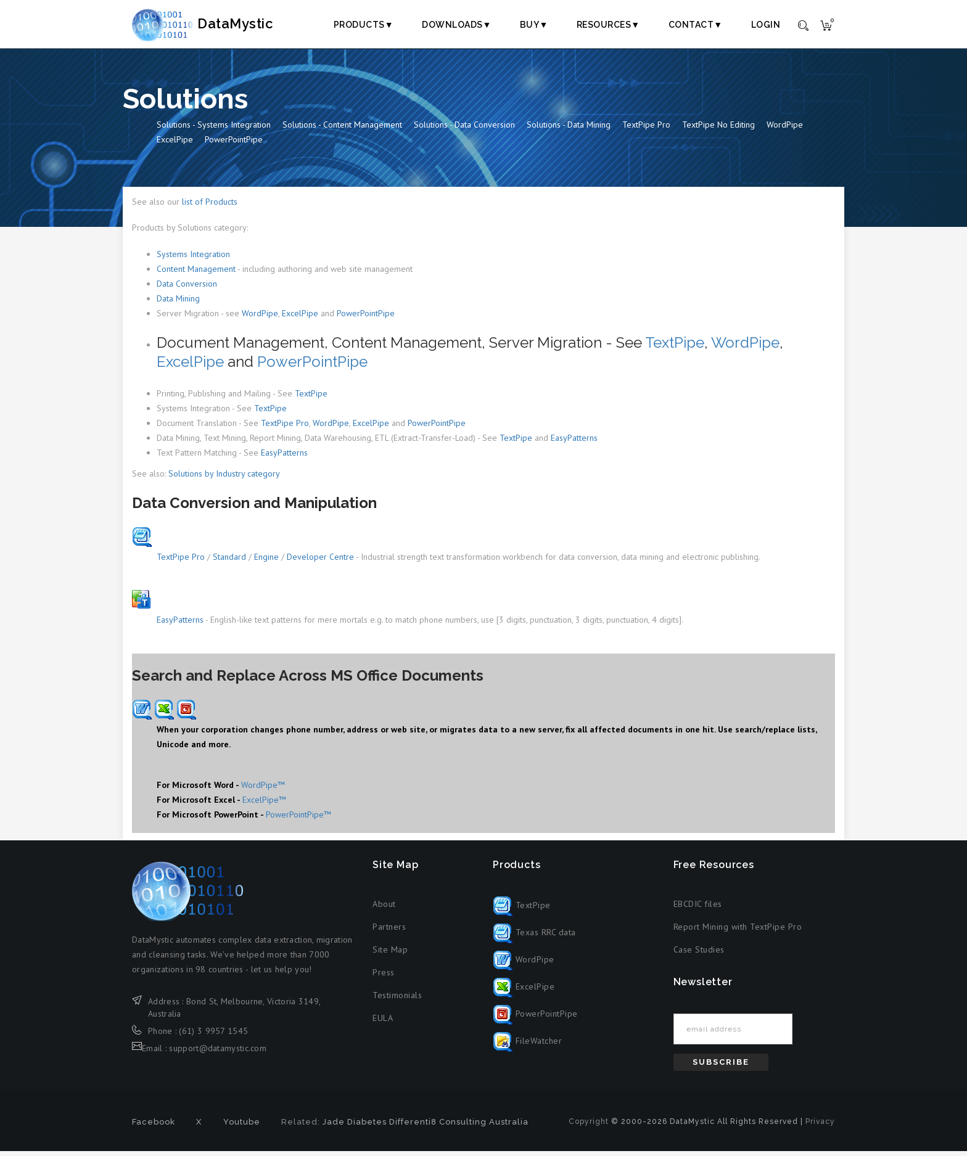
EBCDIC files (697, 908)
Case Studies (699, 954)
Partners (389, 931)
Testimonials (397, 1000)
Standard (229, 561)
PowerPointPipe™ (298, 819)
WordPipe (785, 130)
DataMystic (216, 24)
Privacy (820, 1126)
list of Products (209, 207)
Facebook (153, 1126)
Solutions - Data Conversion (464, 130)
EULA (382, 1022)
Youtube (241, 1126)
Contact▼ (696, 25)
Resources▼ (608, 25)
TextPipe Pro (646, 130)
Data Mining (178, 303)
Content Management (196, 273)
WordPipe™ (263, 789)
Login (766, 25)
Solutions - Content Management (342, 130)
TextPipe (674, 347)
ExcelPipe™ (264, 804)
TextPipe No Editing (718, 130)
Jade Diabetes (355, 1126)
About (384, 908)
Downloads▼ (457, 25)
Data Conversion (187, 288)
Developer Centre (320, 561)
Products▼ (363, 25)
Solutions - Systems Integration (214, 130)
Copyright (589, 1126)
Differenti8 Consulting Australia (459, 1126)
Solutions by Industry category (224, 478)
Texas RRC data (534, 937)
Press (383, 977)
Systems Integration (193, 258)
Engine (266, 561)
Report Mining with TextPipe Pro (737, 931)
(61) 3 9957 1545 (213, 1036)
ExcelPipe (175, 144)
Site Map (390, 954)
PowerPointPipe (234, 144)
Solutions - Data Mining (569, 130)
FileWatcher (527, 1046)
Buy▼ (534, 25)
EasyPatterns (574, 442)
